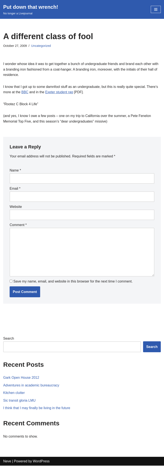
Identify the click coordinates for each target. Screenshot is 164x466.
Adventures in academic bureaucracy (31, 386)
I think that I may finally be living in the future (36, 408)
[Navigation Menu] (156, 9)
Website (16, 207)
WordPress (41, 461)
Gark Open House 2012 (21, 378)
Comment (18, 225)
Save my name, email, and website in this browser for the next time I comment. (72, 282)
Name (15, 170)
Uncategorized (41, 45)
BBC (24, 92)
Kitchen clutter (14, 393)
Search (8, 339)
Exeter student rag (59, 92)
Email (15, 189)
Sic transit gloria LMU (19, 401)
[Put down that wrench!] (30, 9)
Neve (7, 461)
